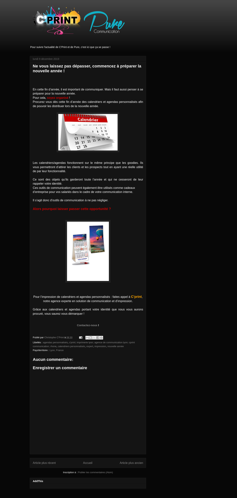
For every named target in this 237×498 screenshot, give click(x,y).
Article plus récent (44, 462)
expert (89, 346)
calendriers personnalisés (71, 346)
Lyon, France (57, 350)
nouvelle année (115, 346)
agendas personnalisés (55, 342)
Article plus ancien (131, 462)
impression (100, 346)
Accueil (87, 462)
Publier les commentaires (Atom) (95, 472)
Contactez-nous (87, 325)
